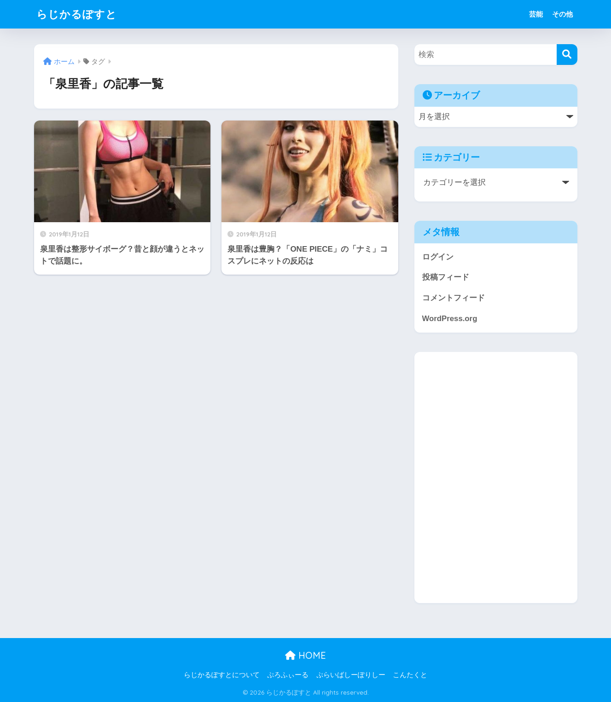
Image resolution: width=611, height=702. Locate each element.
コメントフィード (453, 297)
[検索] (567, 54)
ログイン (438, 257)
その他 (562, 14)
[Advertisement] (495, 477)
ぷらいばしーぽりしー (350, 675)
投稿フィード (445, 277)
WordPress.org (449, 318)
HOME (305, 655)
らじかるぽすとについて (222, 675)
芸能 (536, 14)
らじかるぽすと (76, 14)
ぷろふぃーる (287, 675)
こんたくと (410, 675)
